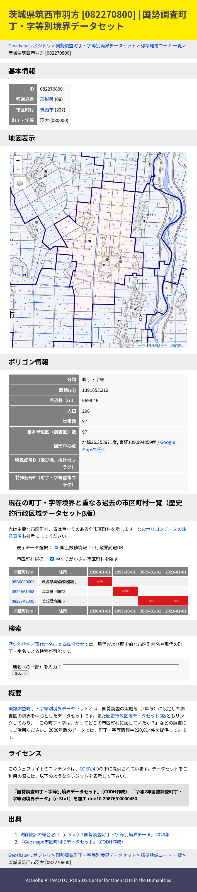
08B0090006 (23, 581)
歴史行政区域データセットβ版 (136, 715)
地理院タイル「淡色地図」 (167, 345)
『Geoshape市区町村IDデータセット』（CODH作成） (73, 841)
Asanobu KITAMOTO (46, 880)
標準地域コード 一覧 (161, 45)
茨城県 (46, 99)
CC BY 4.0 (89, 768)
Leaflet (142, 345)
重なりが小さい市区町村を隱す (83, 558)
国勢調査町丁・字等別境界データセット (96, 45)
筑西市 (46, 109)
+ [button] (18, 160)
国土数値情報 (70, 547)
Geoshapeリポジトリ (29, 45)
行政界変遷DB (106, 547)
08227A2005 (23, 601)
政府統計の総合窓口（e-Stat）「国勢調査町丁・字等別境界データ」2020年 (95, 834)
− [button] (18, 168)
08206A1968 (23, 591)
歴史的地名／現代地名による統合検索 (46, 644)
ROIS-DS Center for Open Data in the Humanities (120, 880)
